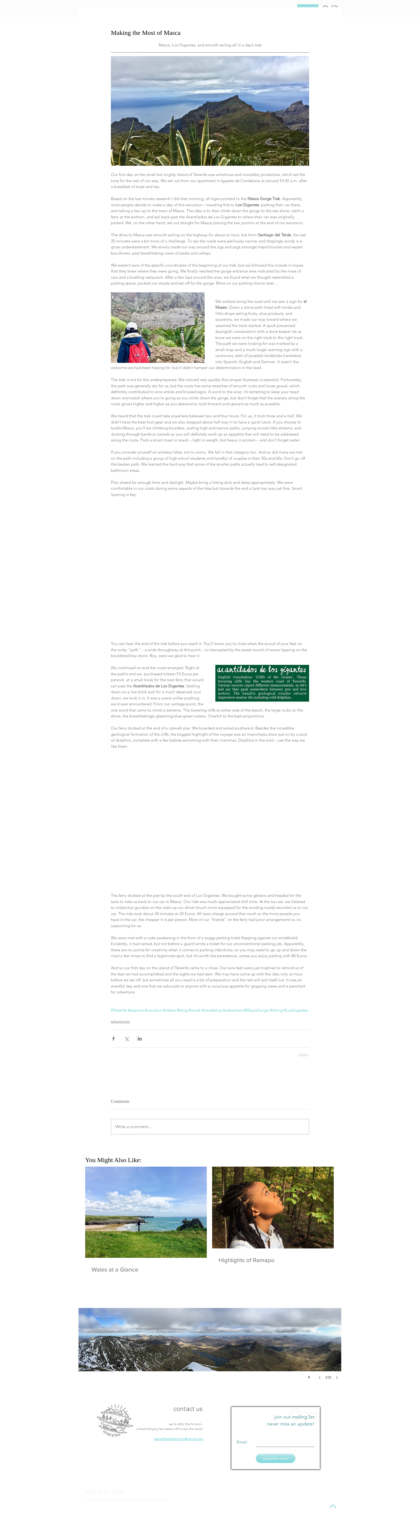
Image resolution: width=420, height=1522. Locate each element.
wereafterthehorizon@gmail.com (178, 1439)
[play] (310, 1376)
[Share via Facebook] (113, 1038)
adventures (120, 1021)
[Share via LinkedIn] (139, 1038)
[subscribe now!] (275, 1458)
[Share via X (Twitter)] (126, 1038)
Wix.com (160, 1500)
